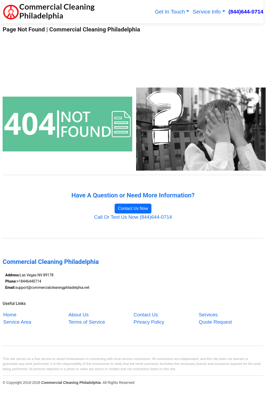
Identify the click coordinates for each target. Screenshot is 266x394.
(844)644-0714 (245, 12)
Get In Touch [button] (170, 12)
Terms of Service (86, 322)
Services (208, 314)
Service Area (17, 322)
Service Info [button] (207, 12)
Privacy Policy (149, 322)
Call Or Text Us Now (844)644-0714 (133, 217)
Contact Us (146, 314)
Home (10, 314)
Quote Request (215, 322)
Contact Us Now (133, 208)
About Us (78, 314)
